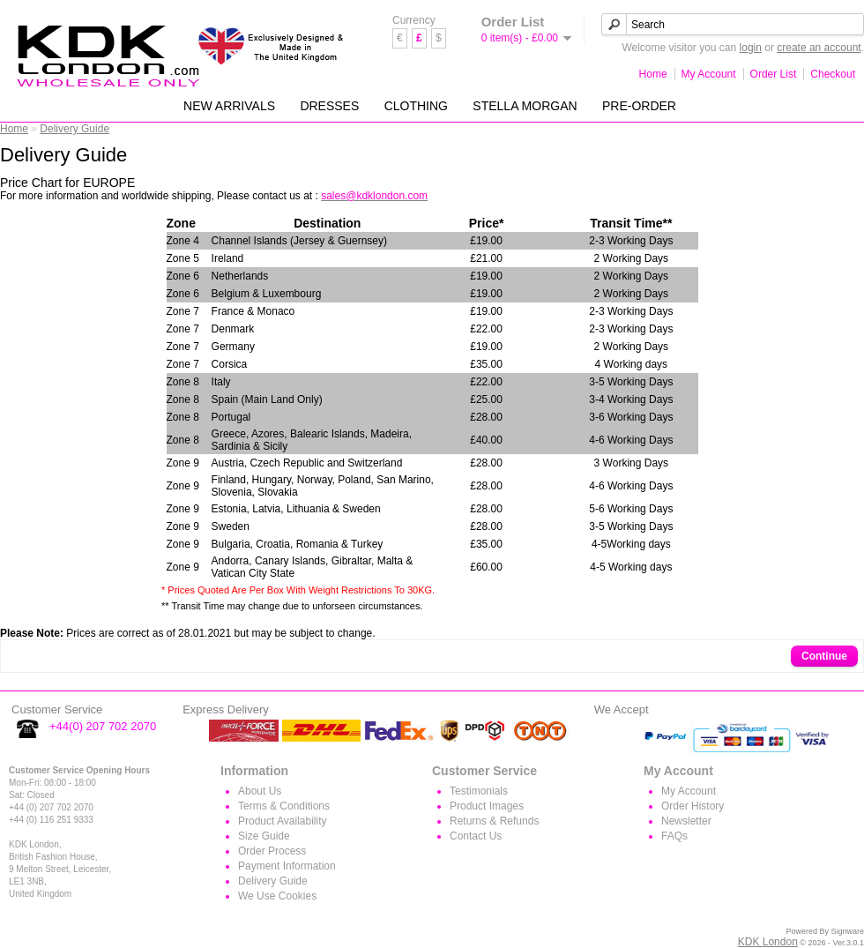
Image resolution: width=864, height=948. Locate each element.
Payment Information (287, 866)
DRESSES (329, 106)
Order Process (272, 851)
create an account (818, 47)
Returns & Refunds (494, 821)
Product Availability (282, 821)
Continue (824, 656)
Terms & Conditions (284, 806)
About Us (259, 791)
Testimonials (479, 791)
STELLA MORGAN (525, 106)
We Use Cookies (277, 896)
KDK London (768, 942)
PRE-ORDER (639, 106)
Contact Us (476, 836)
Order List (773, 74)
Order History (692, 806)
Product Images (487, 806)
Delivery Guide (74, 129)
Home (653, 74)
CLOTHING (416, 106)
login (751, 47)
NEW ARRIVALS (229, 106)
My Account (709, 74)
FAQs (674, 836)
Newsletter (686, 821)
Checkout (832, 74)
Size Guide (264, 836)
